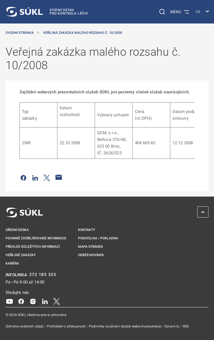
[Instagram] (33, 300)
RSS (186, 326)
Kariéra (12, 263)
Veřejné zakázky (21, 255)
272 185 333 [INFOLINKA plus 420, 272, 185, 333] (42, 275)
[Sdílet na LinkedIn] (35, 177)
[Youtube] (9, 300)
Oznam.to (172, 326)
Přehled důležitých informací (33, 247)
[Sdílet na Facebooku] (23, 177)
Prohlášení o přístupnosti (67, 326)
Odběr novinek (91, 255)
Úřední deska (17, 230)
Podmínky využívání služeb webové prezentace (125, 326)
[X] (56, 300)
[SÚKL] (47, 11)
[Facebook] (21, 300)
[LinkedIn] (45, 300)
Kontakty (86, 230)
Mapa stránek (90, 247)
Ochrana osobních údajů (25, 326)
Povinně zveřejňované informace (36, 238)
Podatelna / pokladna (98, 238)
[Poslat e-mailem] (59, 177)
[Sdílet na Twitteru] (47, 177)
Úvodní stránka (20, 33)
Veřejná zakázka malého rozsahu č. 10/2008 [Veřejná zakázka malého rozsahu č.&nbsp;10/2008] (82, 33)
